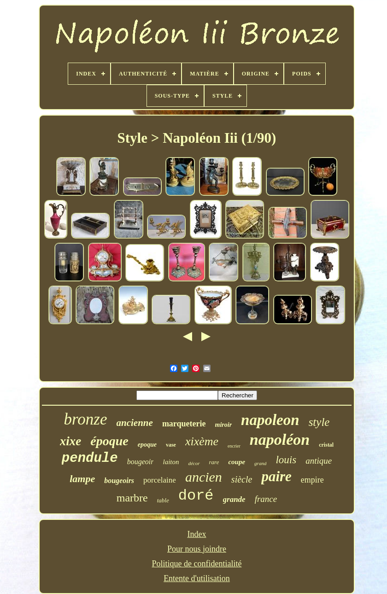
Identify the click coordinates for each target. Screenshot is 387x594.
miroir (223, 424)
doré (196, 495)
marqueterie (184, 423)
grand (260, 463)
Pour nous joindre (196, 548)
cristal (326, 445)
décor (193, 463)
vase (171, 445)
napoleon (270, 420)
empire (312, 479)
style (319, 422)
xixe (71, 441)
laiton (171, 462)
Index (197, 534)
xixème (201, 441)
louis (286, 460)
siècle (241, 479)
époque (109, 441)
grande (234, 499)
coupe (236, 462)
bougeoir (140, 462)
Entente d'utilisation (197, 578)
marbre (132, 498)
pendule (90, 458)
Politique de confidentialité (197, 563)
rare (214, 462)
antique (318, 461)
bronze (85, 419)
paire (276, 476)
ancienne (135, 422)
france (266, 499)
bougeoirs (119, 480)
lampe (82, 478)
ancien (203, 476)
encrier (234, 445)
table (163, 500)
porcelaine (159, 480)
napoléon (280, 439)
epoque (147, 444)
